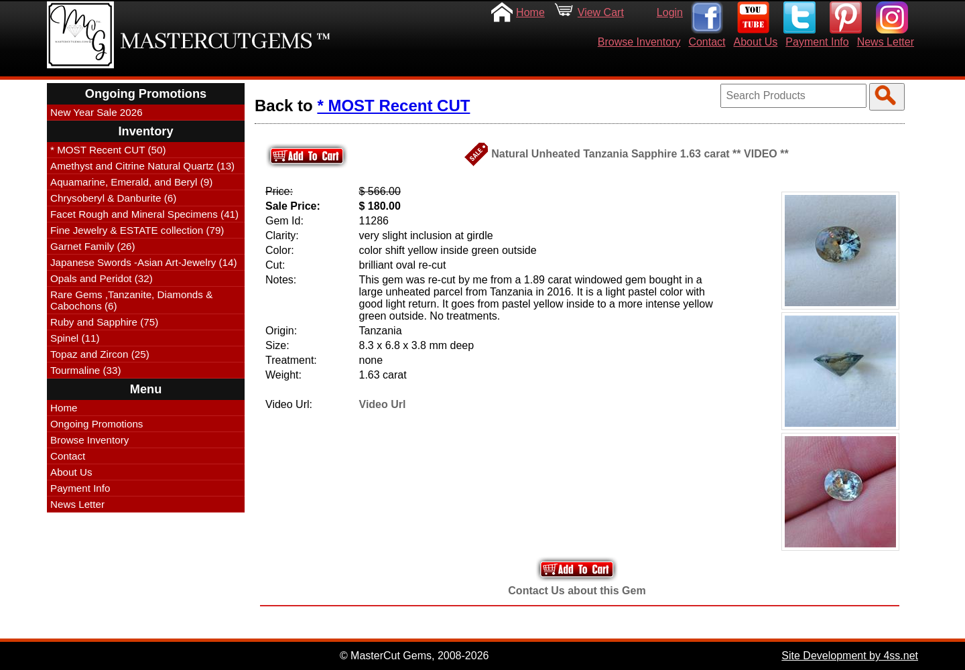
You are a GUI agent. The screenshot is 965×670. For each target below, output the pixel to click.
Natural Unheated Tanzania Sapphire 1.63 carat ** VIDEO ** (639, 153)
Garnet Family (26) (92, 246)
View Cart (601, 12)
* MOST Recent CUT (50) (108, 149)
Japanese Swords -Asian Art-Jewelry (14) (143, 262)
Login (670, 12)
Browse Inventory (639, 42)
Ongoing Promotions (96, 423)
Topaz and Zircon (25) (99, 354)
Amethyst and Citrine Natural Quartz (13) (142, 166)
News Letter (885, 42)
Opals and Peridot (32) (101, 278)
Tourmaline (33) (85, 370)
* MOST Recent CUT (393, 105)
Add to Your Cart (577, 569)
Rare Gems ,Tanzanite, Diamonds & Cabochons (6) (131, 300)
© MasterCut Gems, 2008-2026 (414, 655)
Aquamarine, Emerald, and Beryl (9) (131, 182)
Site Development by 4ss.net (849, 655)
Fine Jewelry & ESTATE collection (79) (137, 230)
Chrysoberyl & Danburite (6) (113, 198)
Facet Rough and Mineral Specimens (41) (144, 214)
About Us (756, 42)
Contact (706, 42)
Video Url (382, 404)
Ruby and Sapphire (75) (104, 322)
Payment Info (816, 42)
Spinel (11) (74, 338)
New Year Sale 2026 (96, 112)
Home (530, 12)
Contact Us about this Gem (576, 590)
